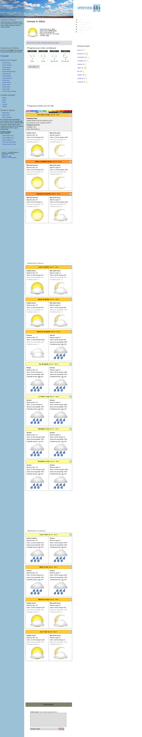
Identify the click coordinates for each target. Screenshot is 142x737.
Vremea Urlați (6, 89)
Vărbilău (4, 106)
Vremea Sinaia (6, 84)
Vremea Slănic (6, 87)
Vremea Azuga (6, 67)
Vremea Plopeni (6, 82)
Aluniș (4, 102)
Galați (79, 68)
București (80, 54)
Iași (78, 71)
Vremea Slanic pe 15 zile (9, 144)
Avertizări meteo (85, 27)
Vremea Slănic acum (8, 135)
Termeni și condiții (6, 156)
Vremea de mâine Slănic (9, 142)
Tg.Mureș (80, 78)
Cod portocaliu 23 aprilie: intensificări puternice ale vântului (43, 42)
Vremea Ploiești (6, 62)
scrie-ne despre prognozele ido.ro (43, 712)
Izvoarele (4, 104)
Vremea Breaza (6, 73)
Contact (81, 32)
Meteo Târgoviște (7, 117)
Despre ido (5, 155)
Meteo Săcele (6, 115)
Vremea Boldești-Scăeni (9, 71)
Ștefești (4, 97)
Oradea (79, 75)
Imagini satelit (84, 29)
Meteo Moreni (6, 112)
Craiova (79, 64)
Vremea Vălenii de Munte (9, 91)
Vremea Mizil (5, 80)
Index (80, 20)
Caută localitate (84, 22)
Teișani (4, 100)
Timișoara (80, 82)
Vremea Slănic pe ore (8, 137)
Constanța (80, 61)
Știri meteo (82, 25)
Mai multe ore (33, 67)
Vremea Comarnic (7, 78)
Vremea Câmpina (7, 65)
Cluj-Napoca (81, 57)
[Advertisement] (49, 85)
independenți (3, 126)
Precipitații (5, 56)
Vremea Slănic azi (7, 140)
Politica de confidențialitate (9, 157)
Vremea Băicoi (6, 69)
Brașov (79, 50)
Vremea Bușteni (6, 76)
